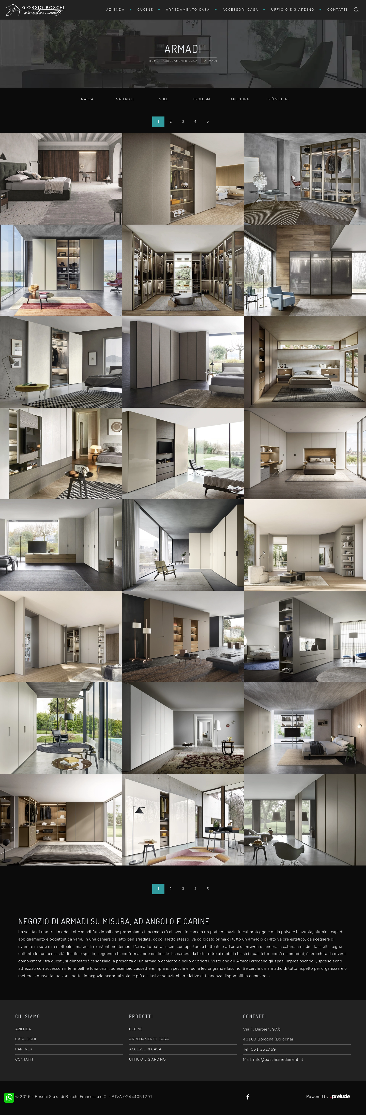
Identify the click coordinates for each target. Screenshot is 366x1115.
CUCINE (135, 1029)
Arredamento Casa (188, 9)
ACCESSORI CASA (145, 1049)
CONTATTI (24, 1059)
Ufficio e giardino (293, 9)
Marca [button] (87, 99)
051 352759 (263, 1049)
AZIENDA (23, 1029)
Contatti (337, 9)
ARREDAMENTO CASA (149, 1039)
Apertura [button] (240, 99)
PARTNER (24, 1049)
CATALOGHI (25, 1039)
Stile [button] (163, 99)
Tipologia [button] (201, 99)
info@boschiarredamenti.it (278, 1059)
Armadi (210, 61)
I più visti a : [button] (277, 99)
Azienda (115, 9)
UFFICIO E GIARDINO (147, 1059)
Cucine (145, 9)
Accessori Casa (240, 9)
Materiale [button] (125, 99)
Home (154, 61)
